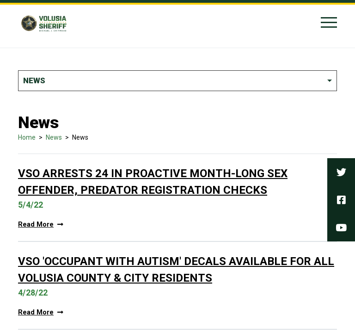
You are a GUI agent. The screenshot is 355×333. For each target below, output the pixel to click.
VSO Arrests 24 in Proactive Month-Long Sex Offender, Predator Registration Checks (153, 182)
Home (27, 137)
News (54, 137)
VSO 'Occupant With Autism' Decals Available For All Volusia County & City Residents (176, 269)
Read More (40, 224)
